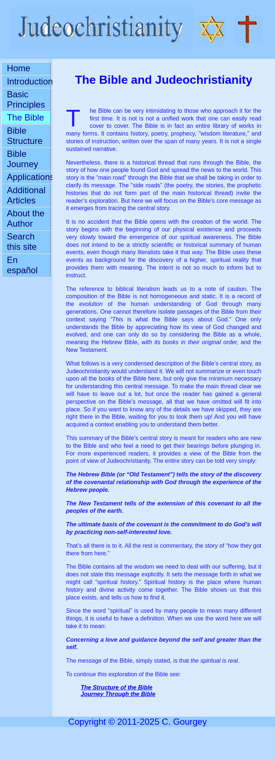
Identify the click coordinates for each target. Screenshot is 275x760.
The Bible (25, 117)
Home (18, 68)
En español (22, 265)
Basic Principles (26, 99)
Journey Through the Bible (118, 694)
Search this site (22, 241)
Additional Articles (26, 195)
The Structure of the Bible (117, 687)
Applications (29, 177)
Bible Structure (25, 136)
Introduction (29, 81)
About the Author (26, 218)
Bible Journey (22, 159)
